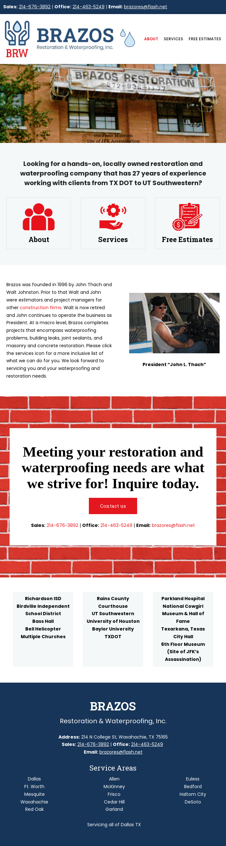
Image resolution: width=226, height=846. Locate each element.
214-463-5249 (89, 7)
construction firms (40, 307)
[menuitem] (151, 40)
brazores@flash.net (145, 7)
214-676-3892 (35, 7)
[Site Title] (59, 39)
